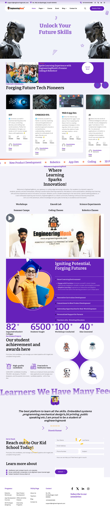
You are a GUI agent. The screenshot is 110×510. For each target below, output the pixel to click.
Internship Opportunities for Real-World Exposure (76, 295)
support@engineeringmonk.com (17, 2)
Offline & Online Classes (21, 485)
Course (49, 8)
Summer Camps (21, 196)
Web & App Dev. (69, 113)
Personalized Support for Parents (70, 300)
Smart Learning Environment (68, 265)
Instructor (16, 145)
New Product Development (20, 480)
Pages (41, 8)
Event (57, 8)
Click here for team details (28, 503)
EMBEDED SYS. (42, 115)
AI (90, 115)
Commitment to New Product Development (73, 289)
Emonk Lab (55, 190)
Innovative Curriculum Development (71, 284)
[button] (97, 85)
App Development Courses (10, 485)
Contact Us (73, 8)
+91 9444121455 (86, 2)
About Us (33, 479)
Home (34, 8)
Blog (63, 8)
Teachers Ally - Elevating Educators (71, 306)
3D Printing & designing (9, 490)
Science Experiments (90, 190)
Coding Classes (55, 196)
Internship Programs (19, 490)
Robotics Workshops (8, 480)
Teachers (33, 482)
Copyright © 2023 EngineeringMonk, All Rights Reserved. (89, 504)
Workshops (21, 190)
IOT (10, 115)
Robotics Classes (90, 196)
